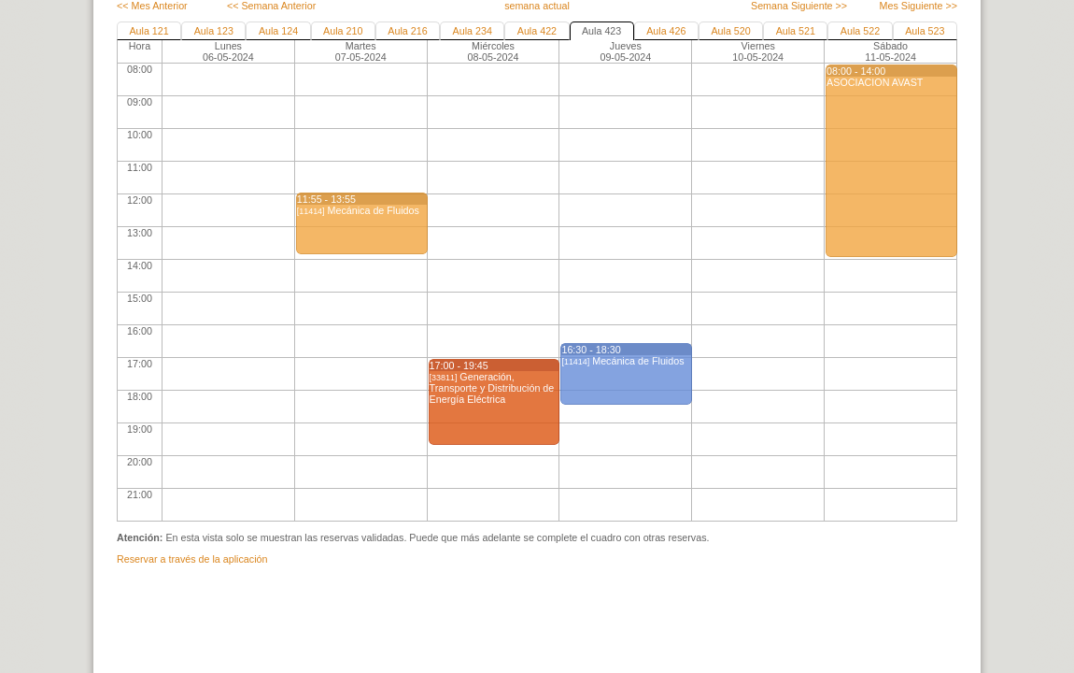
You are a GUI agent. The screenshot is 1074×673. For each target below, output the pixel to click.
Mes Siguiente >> (918, 5)
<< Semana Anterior (271, 5)
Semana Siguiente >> (799, 5)
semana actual (537, 5)
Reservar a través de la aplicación (192, 559)
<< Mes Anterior (152, 5)
